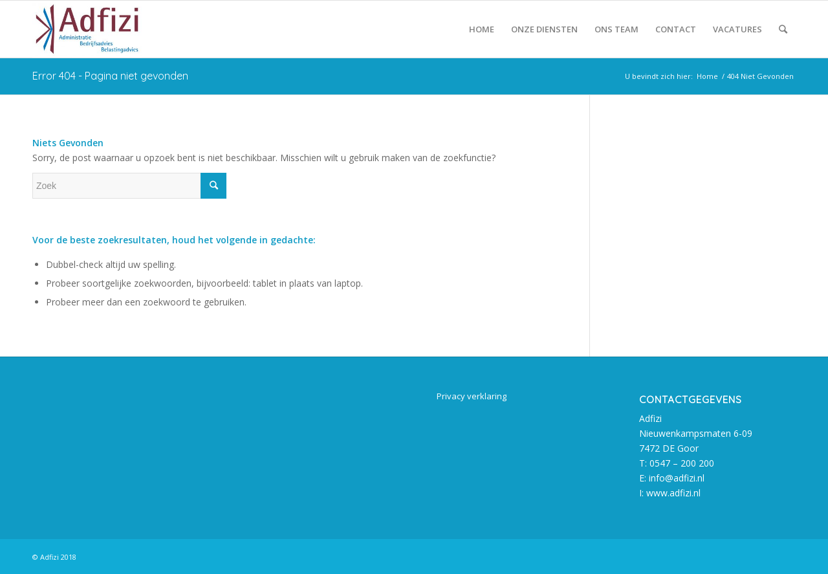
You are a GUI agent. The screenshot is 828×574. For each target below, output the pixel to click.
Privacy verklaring (472, 396)
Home (707, 76)
